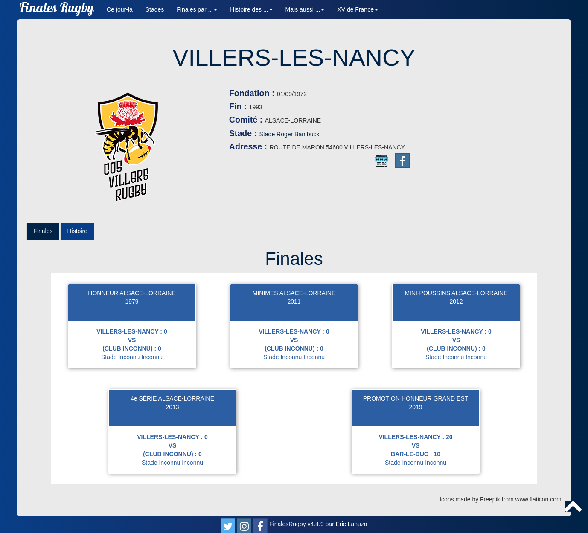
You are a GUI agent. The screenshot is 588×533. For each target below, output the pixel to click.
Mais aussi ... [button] (305, 9)
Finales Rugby (56, 9)
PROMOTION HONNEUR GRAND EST (416, 398)
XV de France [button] (357, 9)
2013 (172, 407)
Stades (155, 9)
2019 (415, 407)
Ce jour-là (120, 9)
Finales (42, 231)
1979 (131, 301)
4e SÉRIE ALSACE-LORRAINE (172, 398)
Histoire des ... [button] (251, 9)
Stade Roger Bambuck (289, 134)
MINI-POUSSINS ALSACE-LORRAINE (456, 293)
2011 (293, 301)
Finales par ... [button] (197, 9)
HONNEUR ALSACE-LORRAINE (131, 293)
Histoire (77, 231)
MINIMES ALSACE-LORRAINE (294, 293)
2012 (456, 301)
